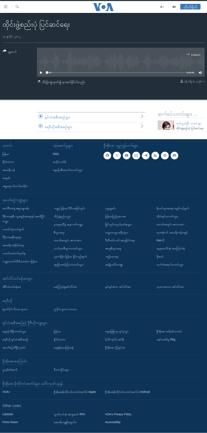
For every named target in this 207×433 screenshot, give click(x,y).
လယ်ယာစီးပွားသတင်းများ (68, 248)
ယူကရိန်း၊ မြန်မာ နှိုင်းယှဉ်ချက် (70, 256)
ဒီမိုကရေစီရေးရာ (11, 237)
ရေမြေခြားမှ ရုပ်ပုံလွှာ (117, 331)
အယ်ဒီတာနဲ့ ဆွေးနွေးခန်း (15, 208)
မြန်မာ (5, 154)
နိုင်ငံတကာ (8, 162)
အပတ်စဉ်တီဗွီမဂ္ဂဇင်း (14, 347)
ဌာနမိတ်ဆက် (10, 369)
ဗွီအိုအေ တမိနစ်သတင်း (169, 331)
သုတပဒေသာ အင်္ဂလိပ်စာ (170, 287)
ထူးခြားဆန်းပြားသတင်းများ (68, 264)
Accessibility (112, 422)
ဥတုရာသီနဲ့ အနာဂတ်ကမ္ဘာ (68, 224)
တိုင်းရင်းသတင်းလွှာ (167, 216)
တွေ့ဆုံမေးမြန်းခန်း (64, 347)
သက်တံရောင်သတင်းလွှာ (170, 264)
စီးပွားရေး (59, 232)
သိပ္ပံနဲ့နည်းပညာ (62, 216)
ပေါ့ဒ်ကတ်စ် (59, 162)
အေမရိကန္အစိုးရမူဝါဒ (65, 422)
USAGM (7, 414)
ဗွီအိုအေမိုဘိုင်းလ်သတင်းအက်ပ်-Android (127, 392)
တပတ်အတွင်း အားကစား (67, 240)
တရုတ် (6, 178)
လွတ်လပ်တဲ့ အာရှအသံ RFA (69, 414)
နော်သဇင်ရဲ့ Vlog (165, 339)
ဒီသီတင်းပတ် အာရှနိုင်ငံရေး (120, 240)
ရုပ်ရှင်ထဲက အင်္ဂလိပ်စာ (118, 287)
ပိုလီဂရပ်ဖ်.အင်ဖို (114, 339)
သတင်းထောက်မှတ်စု (14, 253)
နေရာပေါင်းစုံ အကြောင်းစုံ (170, 248)
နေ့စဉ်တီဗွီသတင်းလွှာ (14, 331)
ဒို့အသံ (160, 256)
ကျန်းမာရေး (111, 256)
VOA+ (6, 392)
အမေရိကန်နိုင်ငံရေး (13, 245)
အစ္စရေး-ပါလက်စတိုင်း (14, 186)
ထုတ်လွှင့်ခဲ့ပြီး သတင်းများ (189, 123)
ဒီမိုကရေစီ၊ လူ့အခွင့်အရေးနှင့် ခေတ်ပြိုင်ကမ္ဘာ (23, 219)
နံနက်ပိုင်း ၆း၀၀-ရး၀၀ (14, 309)
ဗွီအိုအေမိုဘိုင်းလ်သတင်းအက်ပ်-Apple (75, 392)
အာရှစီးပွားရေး (113, 248)
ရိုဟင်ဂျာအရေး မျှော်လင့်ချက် (172, 208)
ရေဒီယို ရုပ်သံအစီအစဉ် (15, 339)
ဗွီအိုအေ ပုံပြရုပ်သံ (115, 347)
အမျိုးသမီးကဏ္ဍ (114, 264)
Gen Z (160, 240)
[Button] (9, 52)
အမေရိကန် (8, 170)
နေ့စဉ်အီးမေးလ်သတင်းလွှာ (67, 170)
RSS (56, 154)
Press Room (10, 422)
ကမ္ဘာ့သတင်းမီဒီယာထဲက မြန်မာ (20, 261)
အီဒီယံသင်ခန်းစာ (11, 287)
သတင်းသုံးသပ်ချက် (13, 229)
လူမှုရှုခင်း (110, 208)
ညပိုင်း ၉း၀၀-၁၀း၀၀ (65, 309)
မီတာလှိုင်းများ (61, 369)
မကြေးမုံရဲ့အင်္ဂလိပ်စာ (65, 287)
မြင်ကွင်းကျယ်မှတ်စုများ (118, 224)
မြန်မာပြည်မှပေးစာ (115, 216)
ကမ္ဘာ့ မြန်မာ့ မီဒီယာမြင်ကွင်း (69, 208)
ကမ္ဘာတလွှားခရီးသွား (116, 232)
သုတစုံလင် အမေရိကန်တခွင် (172, 232)
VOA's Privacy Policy (118, 414)
